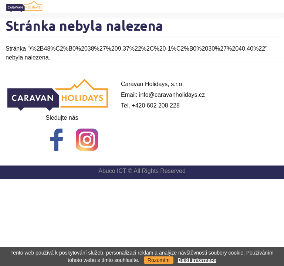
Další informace (197, 260)
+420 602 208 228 (155, 105)
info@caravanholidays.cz (172, 95)
